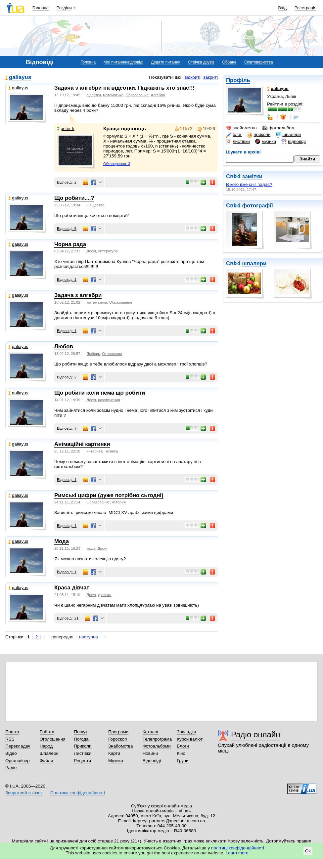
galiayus (20, 77)
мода (91, 548)
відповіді (293, 141)
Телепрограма (157, 739)
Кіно (181, 753)
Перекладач (17, 746)
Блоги (183, 746)
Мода (61, 541)
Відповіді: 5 (66, 229)
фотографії (257, 205)
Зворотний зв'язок (23, 792)
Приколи (82, 746)
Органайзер (17, 760)
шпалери (288, 134)
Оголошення (53, 739)
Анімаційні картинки (82, 444)
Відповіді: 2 (66, 182)
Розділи (64, 7)
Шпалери (49, 753)
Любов (63, 346)
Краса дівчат (71, 587)
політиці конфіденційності (237, 847)
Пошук (80, 731)
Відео (11, 753)
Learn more (237, 852)
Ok (308, 850)
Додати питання (165, 62)
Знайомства (120, 746)
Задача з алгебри (78, 295)
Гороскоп (117, 739)
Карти (114, 753)
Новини (150, 753)
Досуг (91, 251)
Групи (182, 760)
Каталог (151, 731)
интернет (94, 451)
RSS (10, 739)
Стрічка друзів (201, 62)
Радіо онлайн (255, 734)
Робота (47, 731)
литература (108, 251)
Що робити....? (74, 198)
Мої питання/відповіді (123, 62)
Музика (115, 760)
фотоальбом (278, 128)
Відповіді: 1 (66, 279)
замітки (252, 176)
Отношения (112, 354)
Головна (40, 7)
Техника (111, 451)
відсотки (94, 95)
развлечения (109, 400)
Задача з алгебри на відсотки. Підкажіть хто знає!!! (124, 88)
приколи (258, 134)
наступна (88, 636)
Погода (81, 739)
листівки (238, 141)
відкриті (192, 77)
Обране (229, 62)
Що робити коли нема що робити (99, 393)
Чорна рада (70, 244)
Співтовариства (258, 62)
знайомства (241, 128)
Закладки (186, 731)
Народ (46, 746)
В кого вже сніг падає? (249, 184)
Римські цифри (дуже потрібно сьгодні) (108, 495)
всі (178, 77)
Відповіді (152, 760)
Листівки (82, 753)
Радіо (11, 767)
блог (234, 134)
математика (113, 95)
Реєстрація (305, 7)
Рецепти (82, 760)
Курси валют (190, 739)
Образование (137, 95)
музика (265, 141)
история (119, 502)
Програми (118, 731)
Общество (96, 205)
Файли (46, 760)
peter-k (65, 128)
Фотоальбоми (157, 746)
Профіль (238, 80)
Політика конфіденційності (77, 792)
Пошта (12, 731)
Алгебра (158, 95)
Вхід (282, 7)
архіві (254, 152)
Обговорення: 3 (116, 164)
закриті (210, 77)
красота (105, 595)
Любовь (93, 354)
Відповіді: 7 (66, 428)
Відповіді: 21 (67, 618)
